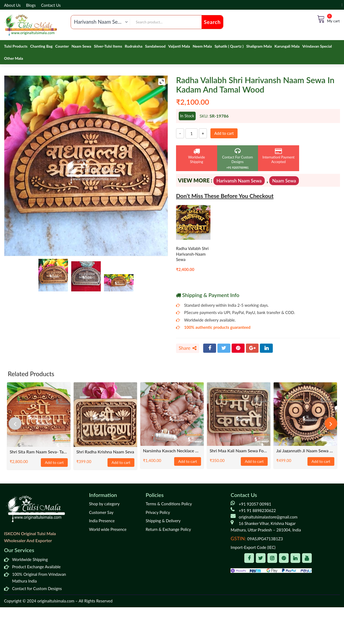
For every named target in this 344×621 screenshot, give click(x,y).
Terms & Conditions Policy (169, 504)
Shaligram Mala (259, 46)
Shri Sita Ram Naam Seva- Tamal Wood (39, 452)
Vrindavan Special (317, 46)
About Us (12, 5)
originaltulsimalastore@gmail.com (268, 517)
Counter (62, 46)
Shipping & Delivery (163, 520)
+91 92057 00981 (255, 504)
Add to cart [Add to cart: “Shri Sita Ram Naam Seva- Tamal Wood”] (54, 462)
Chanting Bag (41, 46)
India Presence (101, 520)
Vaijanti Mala (179, 46)
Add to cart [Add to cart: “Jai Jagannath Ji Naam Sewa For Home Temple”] (321, 461)
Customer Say (101, 512)
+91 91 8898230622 (257, 510)
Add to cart (225, 133)
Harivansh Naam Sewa (238, 181)
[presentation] (16, 423)
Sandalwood (155, 46)
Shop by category (104, 504)
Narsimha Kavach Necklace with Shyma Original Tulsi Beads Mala (172, 451)
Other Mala (13, 58)
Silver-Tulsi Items (108, 46)
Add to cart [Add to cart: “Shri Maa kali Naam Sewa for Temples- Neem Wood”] (254, 461)
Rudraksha (133, 46)
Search (212, 22)
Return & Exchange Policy (168, 529)
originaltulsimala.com (55, 601)
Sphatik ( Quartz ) (228, 46)
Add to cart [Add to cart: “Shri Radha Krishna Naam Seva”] (121, 462)
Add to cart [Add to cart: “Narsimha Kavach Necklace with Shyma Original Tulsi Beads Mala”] (188, 461)
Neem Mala (202, 46)
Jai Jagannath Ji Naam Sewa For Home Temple (305, 451)
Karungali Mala (286, 46)
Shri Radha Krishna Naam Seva (105, 452)
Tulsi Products (15, 46)
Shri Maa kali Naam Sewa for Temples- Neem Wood (239, 451)
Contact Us (51, 5)
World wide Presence (107, 529)
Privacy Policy (158, 512)
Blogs (31, 5)
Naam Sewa (81, 46)
